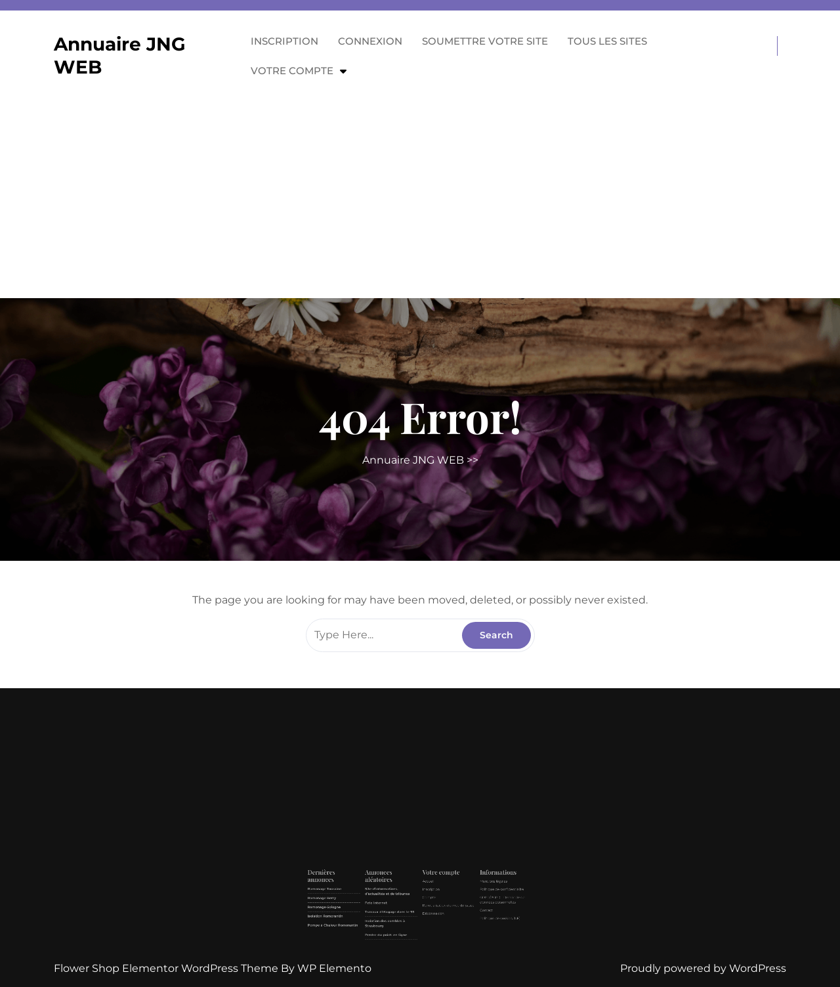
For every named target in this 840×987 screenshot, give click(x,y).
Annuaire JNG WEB (413, 460)
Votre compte (292, 70)
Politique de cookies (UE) (457, 907)
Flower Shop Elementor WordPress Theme (167, 968)
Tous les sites (607, 41)
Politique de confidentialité (458, 893)
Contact (450, 903)
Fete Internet (399, 900)
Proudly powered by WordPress (703, 968)
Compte (424, 897)
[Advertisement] (420, 200)
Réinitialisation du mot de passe (433, 901)
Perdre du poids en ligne (403, 914)
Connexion (370, 41)
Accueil (424, 890)
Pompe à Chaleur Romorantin (379, 910)
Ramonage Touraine (376, 893)
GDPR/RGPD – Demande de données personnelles (458, 898)
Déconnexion (426, 905)
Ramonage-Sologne (375, 902)
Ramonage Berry (374, 898)
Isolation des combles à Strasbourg (403, 909)
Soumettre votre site (485, 41)
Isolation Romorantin (376, 906)
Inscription (284, 41)
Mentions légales (454, 890)
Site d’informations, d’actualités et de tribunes (404, 894)
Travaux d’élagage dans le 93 (405, 904)
